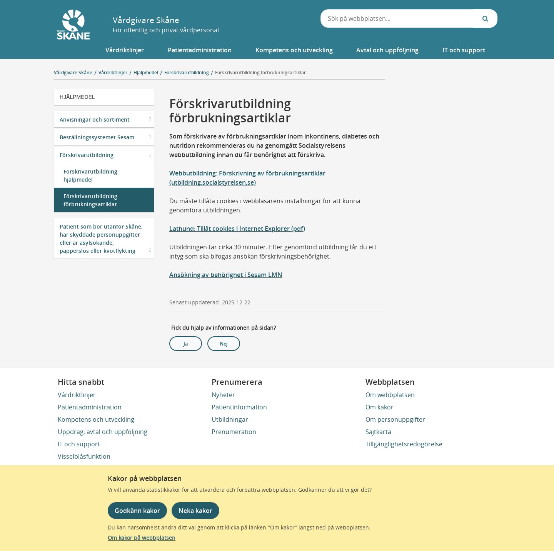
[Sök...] (485, 18)
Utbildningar (230, 419)
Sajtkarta (378, 431)
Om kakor (379, 407)
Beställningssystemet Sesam (97, 137)
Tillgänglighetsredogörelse (403, 444)
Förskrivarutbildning (86, 155)
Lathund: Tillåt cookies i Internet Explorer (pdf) (237, 228)
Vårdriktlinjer (77, 395)
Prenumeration (234, 431)
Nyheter (223, 395)
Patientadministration (90, 407)
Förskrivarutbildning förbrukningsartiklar (260, 72)
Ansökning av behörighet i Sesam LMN (225, 274)
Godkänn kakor (137, 510)
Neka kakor (195, 510)
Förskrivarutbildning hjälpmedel (90, 175)
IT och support (79, 444)
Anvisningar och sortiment (95, 119)
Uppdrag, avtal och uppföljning (102, 431)
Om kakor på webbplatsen (141, 537)
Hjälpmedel (77, 97)
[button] (125, 50)
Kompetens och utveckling (96, 419)
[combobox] (397, 18)
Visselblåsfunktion (84, 456)
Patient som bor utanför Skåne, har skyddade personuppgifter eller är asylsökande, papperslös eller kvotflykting (101, 238)
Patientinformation (239, 407)
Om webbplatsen (390, 395)
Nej (224, 343)
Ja (186, 343)
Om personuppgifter (395, 419)
